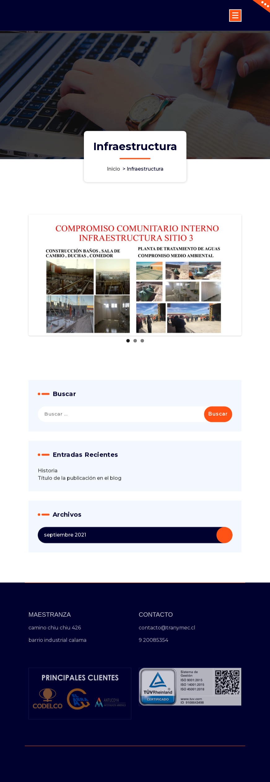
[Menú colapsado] (235, 15)
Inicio (113, 169)
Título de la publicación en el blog (79, 498)
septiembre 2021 (65, 555)
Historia (48, 491)
